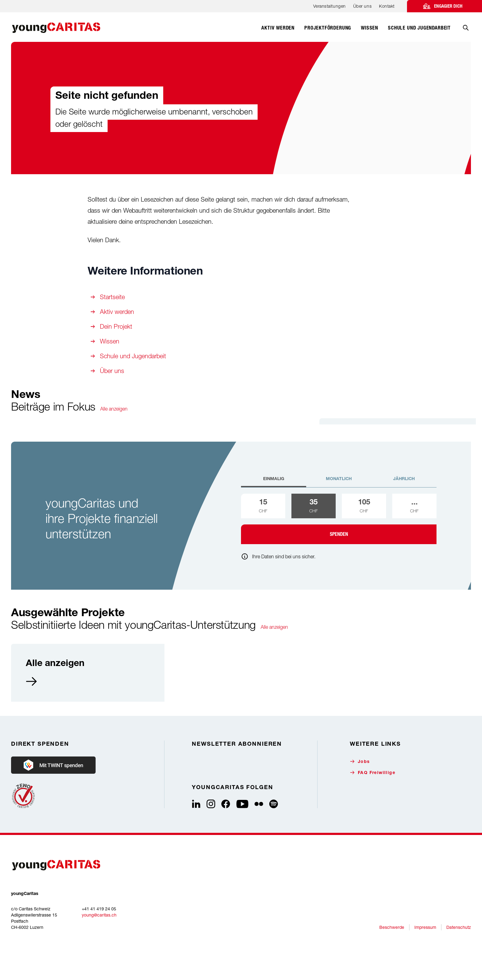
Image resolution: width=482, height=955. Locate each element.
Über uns (362, 6)
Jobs (360, 761)
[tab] (273, 481)
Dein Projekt (116, 326)
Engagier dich (448, 6)
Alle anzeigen (114, 408)
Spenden (339, 534)
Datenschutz (458, 927)
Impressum (425, 927)
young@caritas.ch (99, 914)
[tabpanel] (339, 519)
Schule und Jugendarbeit (133, 355)
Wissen (109, 341)
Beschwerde (391, 927)
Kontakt (387, 6)
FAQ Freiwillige (372, 772)
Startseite (112, 296)
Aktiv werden (117, 311)
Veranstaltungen (329, 6)
